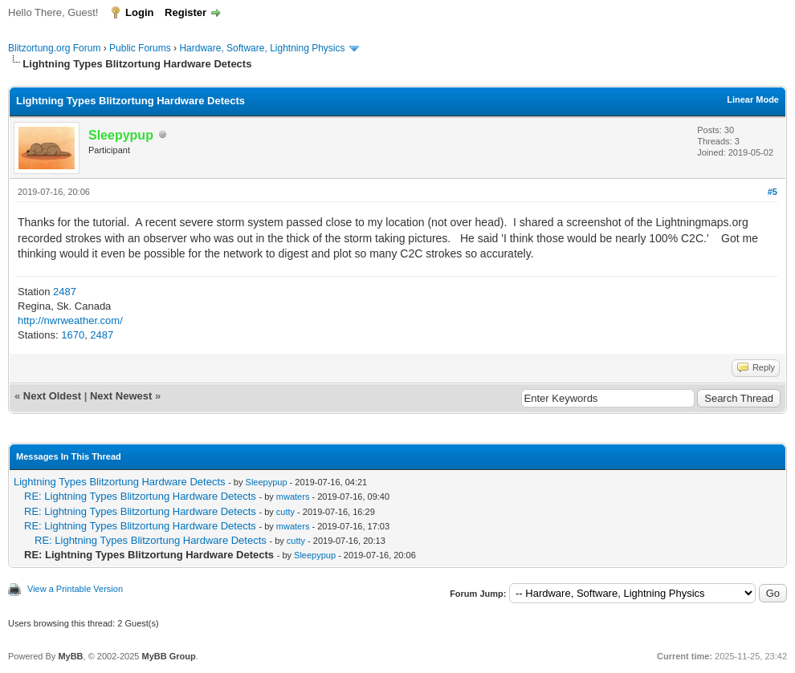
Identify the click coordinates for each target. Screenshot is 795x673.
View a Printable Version (75, 589)
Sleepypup (266, 482)
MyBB (70, 656)
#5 (772, 192)
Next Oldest (52, 396)
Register (185, 12)
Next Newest (121, 396)
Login (139, 12)
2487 (64, 292)
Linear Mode (753, 99)
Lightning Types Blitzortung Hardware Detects (120, 482)
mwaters (293, 496)
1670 (72, 335)
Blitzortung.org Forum (54, 48)
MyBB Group (168, 656)
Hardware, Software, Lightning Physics (261, 48)
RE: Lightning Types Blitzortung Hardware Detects (140, 496)
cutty (285, 512)
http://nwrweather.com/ (70, 320)
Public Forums (140, 48)
